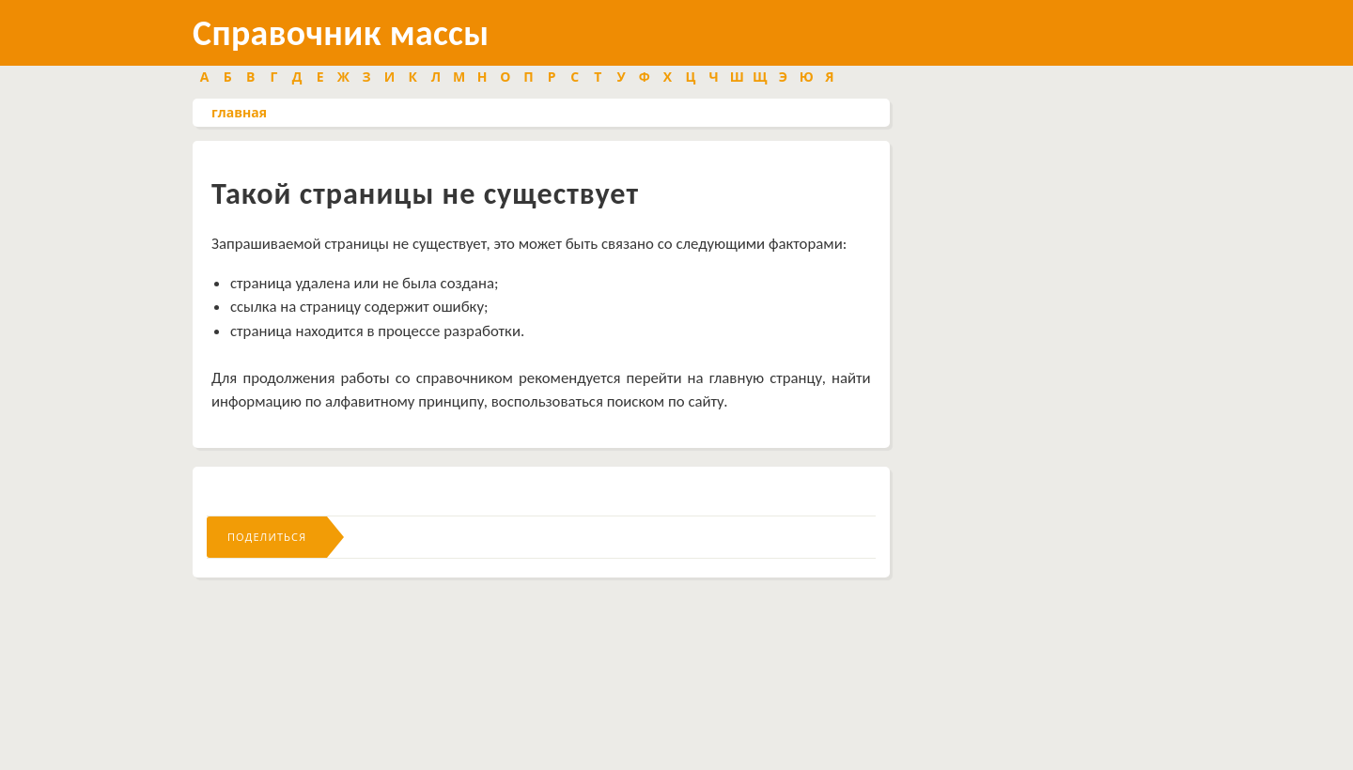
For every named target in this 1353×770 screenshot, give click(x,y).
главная (239, 112)
